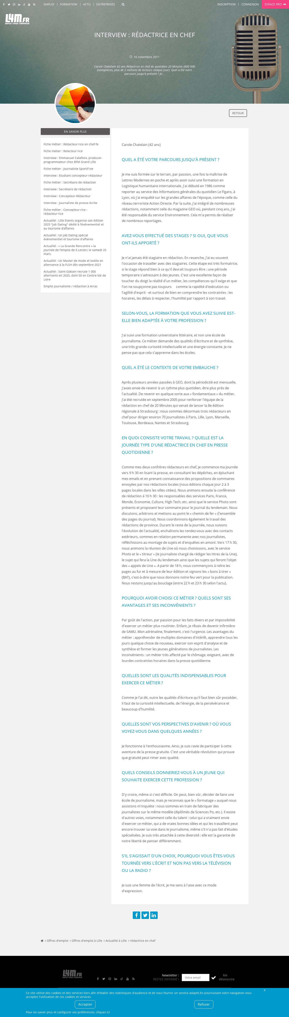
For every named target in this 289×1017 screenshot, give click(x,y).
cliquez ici (103, 1012)
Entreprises (105, 4)
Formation (68, 4)
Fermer (264, 990)
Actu (87, 4)
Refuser (204, 1004)
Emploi (49, 4)
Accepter (85, 1004)
